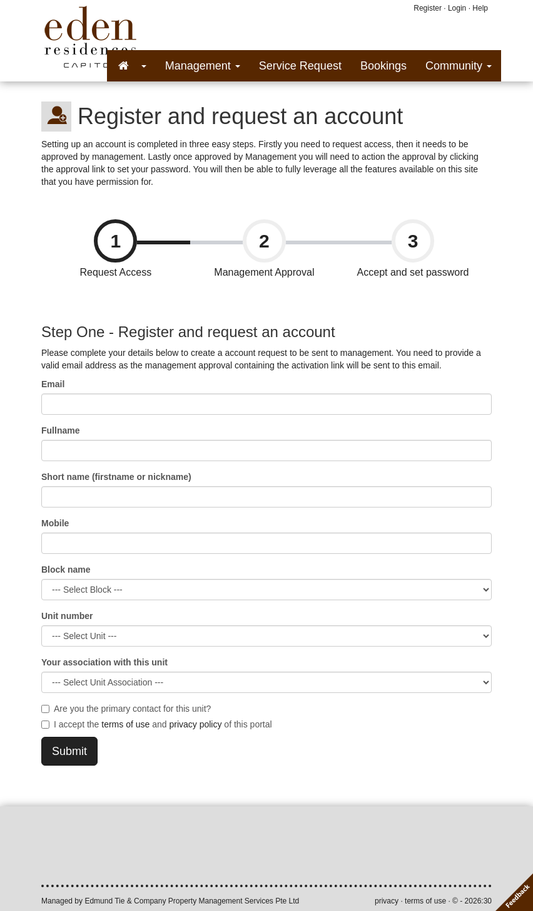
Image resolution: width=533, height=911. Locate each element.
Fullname (60, 430)
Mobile (55, 523)
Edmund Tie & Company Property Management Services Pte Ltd (191, 901)
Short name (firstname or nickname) (116, 477)
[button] (131, 65)
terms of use (125, 724)
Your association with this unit (104, 662)
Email (52, 384)
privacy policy (195, 724)
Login (457, 8)
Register (428, 8)
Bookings (383, 66)
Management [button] (202, 66)
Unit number (67, 616)
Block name (66, 570)
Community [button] (458, 66)
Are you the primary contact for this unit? (126, 709)
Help (480, 8)
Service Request (300, 66)
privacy (386, 901)
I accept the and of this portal (156, 724)
